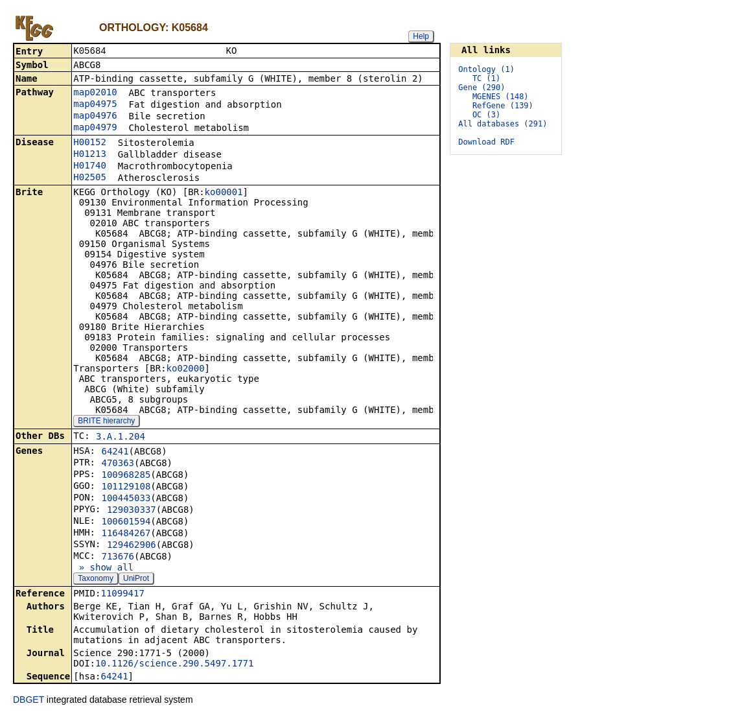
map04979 (95, 128)
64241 (114, 452)
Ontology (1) (486, 69)
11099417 (122, 594)
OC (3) (486, 114)
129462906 (131, 546)
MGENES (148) (500, 96)
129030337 (131, 511)
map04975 (95, 105)
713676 (117, 557)
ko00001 (224, 193)
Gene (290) (481, 87)
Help (421, 36)
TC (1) (486, 78)
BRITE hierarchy (106, 422)
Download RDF (486, 142)
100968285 (125, 476)
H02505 (89, 178)
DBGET (28, 701)
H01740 (89, 166)
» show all (103, 568)
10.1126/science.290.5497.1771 (174, 664)
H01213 (89, 155)
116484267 (125, 534)
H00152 (89, 143)
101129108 (125, 487)
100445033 (125, 499)
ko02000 (186, 369)
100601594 (125, 522)
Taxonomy (95, 579)
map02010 (95, 93)
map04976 (95, 117)
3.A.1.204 (120, 437)
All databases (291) (502, 123)
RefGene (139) (502, 105)
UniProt (136, 579)
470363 (117, 464)
